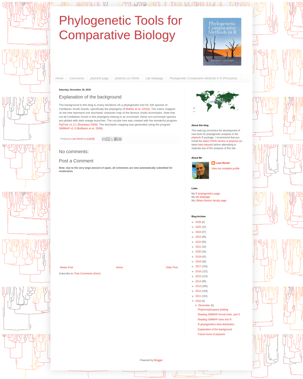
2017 (198, 266)
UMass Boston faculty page (210, 200)
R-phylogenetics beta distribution (216, 324)
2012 (198, 291)
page (99, 78)
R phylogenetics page (207, 193)
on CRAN (127, 78)
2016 (198, 271)
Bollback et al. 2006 (89, 128)
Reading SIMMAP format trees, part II (219, 314)
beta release (205, 144)
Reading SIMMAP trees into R (214, 319)
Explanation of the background (215, 329)
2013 (198, 286)
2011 (198, 296)
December (204, 305)
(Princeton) (203, 78)
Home (59, 78)
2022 (198, 241)
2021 (198, 246)
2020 (198, 251)
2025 (198, 226)
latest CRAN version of (220, 141)
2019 (198, 256)
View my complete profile (225, 168)
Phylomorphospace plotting (213, 309)
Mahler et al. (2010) (138, 109)
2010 (198, 300)
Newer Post (66, 267)
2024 (198, 232)
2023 (198, 236)
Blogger (158, 360)
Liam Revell (223, 163)
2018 (198, 261)
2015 (198, 276)
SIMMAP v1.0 (67, 128)
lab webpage (202, 197)
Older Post (172, 267)
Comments (77, 78)
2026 (198, 222)
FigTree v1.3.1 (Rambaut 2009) (78, 124)
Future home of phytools (211, 334)
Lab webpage (154, 78)
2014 (198, 281)
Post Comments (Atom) (87, 273)
